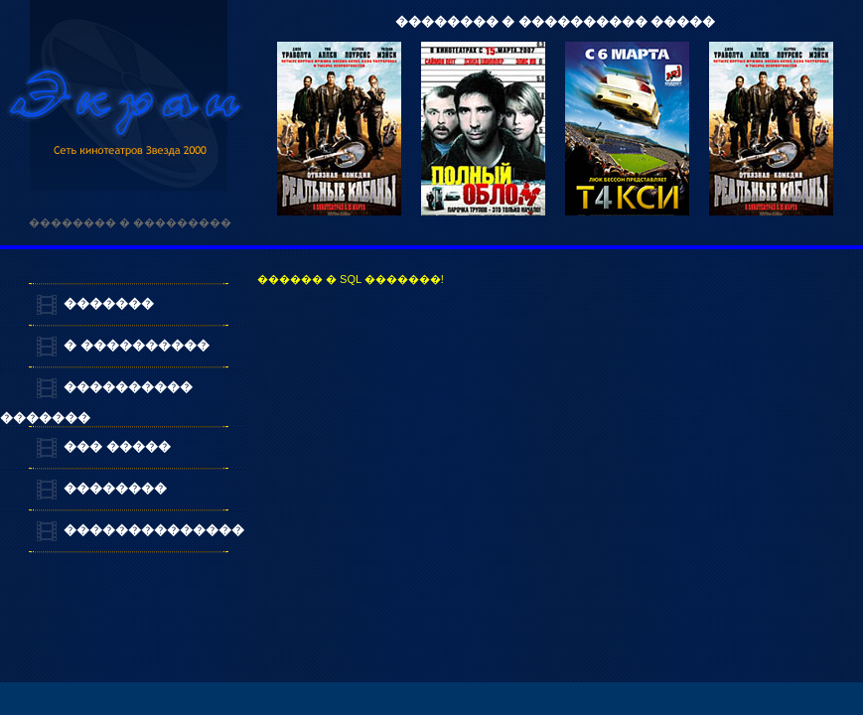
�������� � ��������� (130, 222)
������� (109, 303)
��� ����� (117, 446)
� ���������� (137, 345)
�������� (115, 488)
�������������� (154, 529)
